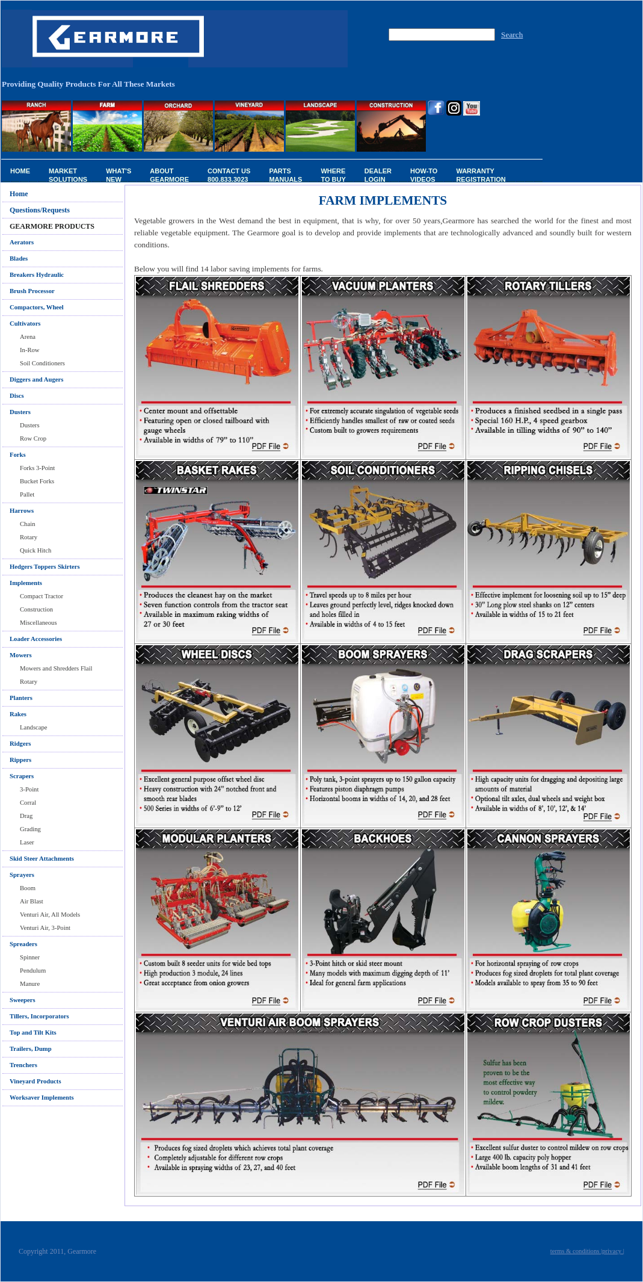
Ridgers (20, 743)
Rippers (20, 760)
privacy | (613, 1251)
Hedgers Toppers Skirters (45, 566)
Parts (285, 174)
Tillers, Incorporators (39, 1016)
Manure (30, 983)
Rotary (28, 537)
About (169, 174)
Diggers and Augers (36, 379)
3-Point (29, 789)
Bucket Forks (37, 481)
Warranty (480, 174)
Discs (17, 395)
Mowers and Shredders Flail (56, 668)
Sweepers (22, 1000)
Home (20, 171)
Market (68, 174)
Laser (27, 842)
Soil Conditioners (42, 363)
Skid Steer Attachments (42, 858)
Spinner (30, 957)
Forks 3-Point (37, 468)
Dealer (378, 174)
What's (118, 174)
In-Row (30, 350)
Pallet (27, 494)
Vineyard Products (35, 1081)
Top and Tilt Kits (33, 1032)
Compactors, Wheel (37, 307)
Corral (28, 802)
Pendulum (33, 970)
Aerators (22, 242)
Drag (26, 816)
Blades (19, 258)
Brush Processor (32, 291)
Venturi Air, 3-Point (45, 927)
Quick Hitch (35, 550)
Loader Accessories (36, 639)
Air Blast (31, 901)
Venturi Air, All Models (50, 914)
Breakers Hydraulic (37, 274)
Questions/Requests (40, 210)
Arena (27, 336)
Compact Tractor (41, 596)
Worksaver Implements (42, 1097)
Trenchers (23, 1065)
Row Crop (33, 438)
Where (333, 174)
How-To (423, 174)
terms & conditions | (576, 1251)
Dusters (30, 425)
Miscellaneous (38, 622)
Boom (27, 888)
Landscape (34, 727)
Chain (27, 524)
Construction (36, 609)
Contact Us (229, 174)
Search (512, 34)
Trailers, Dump (31, 1048)
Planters (21, 698)
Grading (30, 829)
